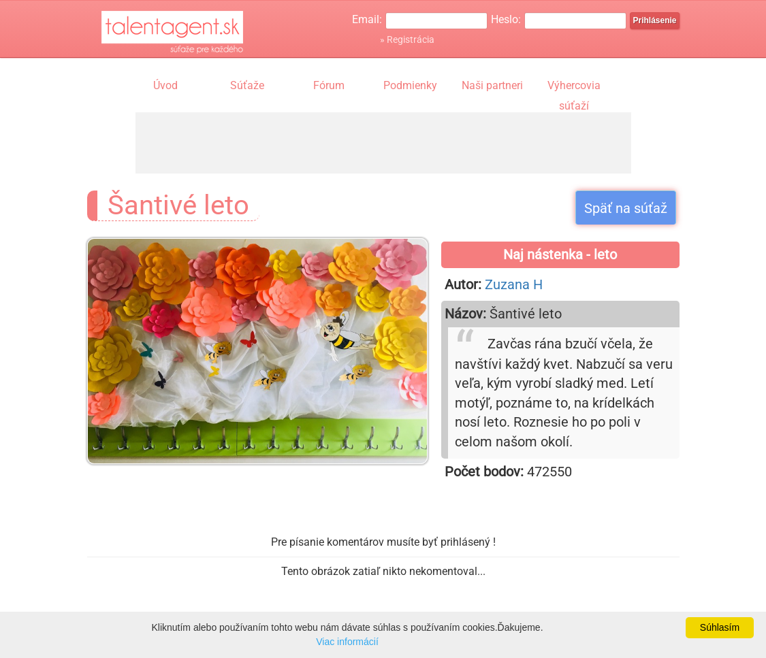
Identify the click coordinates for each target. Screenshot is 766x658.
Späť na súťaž (625, 208)
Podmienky (410, 85)
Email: (367, 19)
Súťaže (247, 85)
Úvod (165, 85)
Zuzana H (514, 284)
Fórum (329, 85)
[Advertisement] (383, 143)
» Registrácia (407, 39)
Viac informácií (347, 641)
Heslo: (506, 19)
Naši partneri (492, 85)
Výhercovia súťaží (574, 87)
